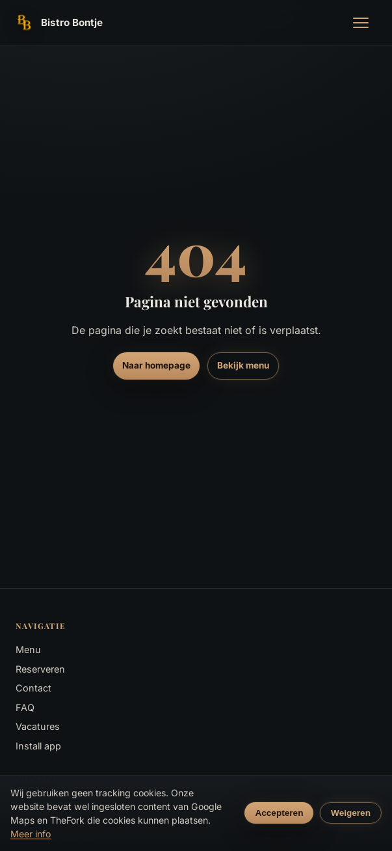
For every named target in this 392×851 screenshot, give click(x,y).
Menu (28, 649)
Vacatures (38, 726)
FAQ (25, 707)
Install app (38, 745)
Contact (33, 687)
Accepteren (279, 813)
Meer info (30, 833)
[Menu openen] (360, 22)
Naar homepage (156, 365)
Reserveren (40, 669)
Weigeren (351, 813)
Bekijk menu (243, 365)
